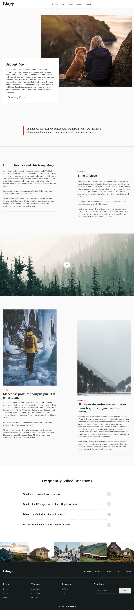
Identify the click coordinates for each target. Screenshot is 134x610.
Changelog (35, 594)
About (78, 4)
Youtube (128, 571)
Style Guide (35, 590)
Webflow (72, 607)
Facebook (88, 571)
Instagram (98, 571)
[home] (8, 4)
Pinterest (118, 571)
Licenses (34, 599)
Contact (87, 4)
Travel (63, 4)
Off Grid (55, 4)
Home (5, 590)
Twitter (108, 571)
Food (71, 4)
